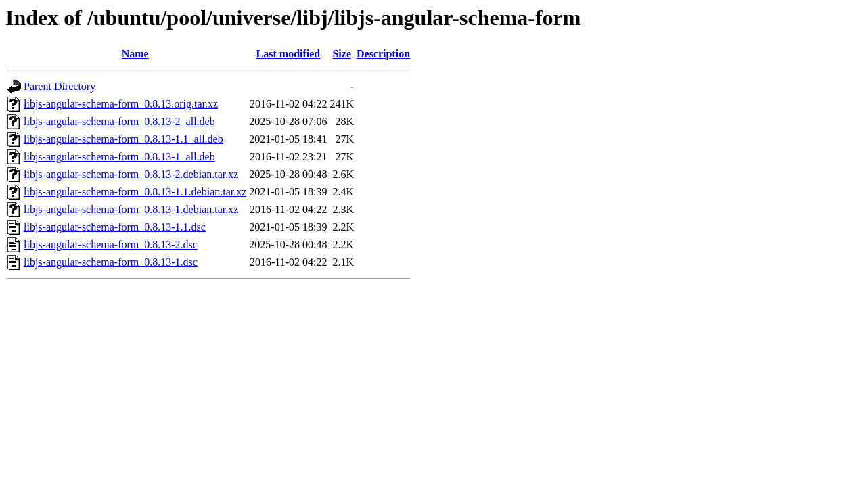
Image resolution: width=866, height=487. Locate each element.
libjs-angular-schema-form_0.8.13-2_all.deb (119, 121)
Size (341, 54)
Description (383, 54)
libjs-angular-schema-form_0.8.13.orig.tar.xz (121, 104)
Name (135, 54)
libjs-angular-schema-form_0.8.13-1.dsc (111, 262)
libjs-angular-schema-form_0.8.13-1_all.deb (119, 156)
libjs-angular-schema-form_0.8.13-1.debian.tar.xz (131, 209)
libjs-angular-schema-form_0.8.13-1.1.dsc (115, 227)
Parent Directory (59, 86)
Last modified (288, 54)
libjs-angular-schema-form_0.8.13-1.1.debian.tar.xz (135, 192)
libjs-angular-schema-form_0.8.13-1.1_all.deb (123, 139)
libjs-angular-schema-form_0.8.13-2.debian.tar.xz (131, 174)
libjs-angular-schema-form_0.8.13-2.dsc (111, 244)
